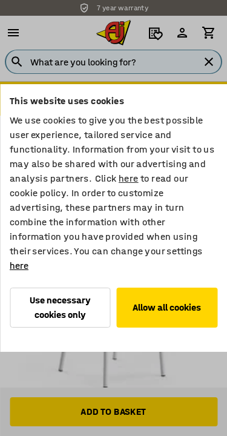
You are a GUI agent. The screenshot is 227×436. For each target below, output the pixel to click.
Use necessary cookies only (60, 307)
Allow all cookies (167, 307)
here (129, 178)
